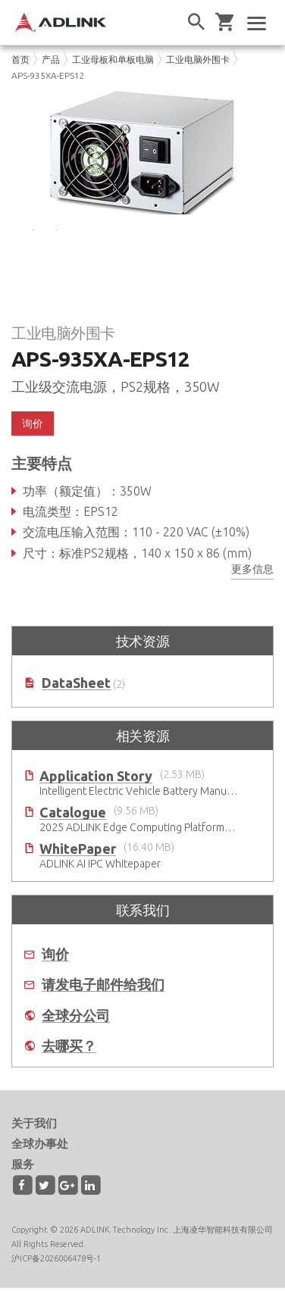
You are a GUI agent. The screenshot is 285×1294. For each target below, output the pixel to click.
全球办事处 (39, 1149)
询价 (32, 430)
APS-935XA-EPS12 (48, 75)
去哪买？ (69, 1052)
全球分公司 (76, 1021)
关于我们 (34, 1129)
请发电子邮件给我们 (103, 990)
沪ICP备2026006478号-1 (56, 1263)
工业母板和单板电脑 (113, 59)
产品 (51, 59)
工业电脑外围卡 (198, 59)
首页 (20, 59)
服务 (22, 1170)
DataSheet (76, 689)
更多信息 (252, 574)
